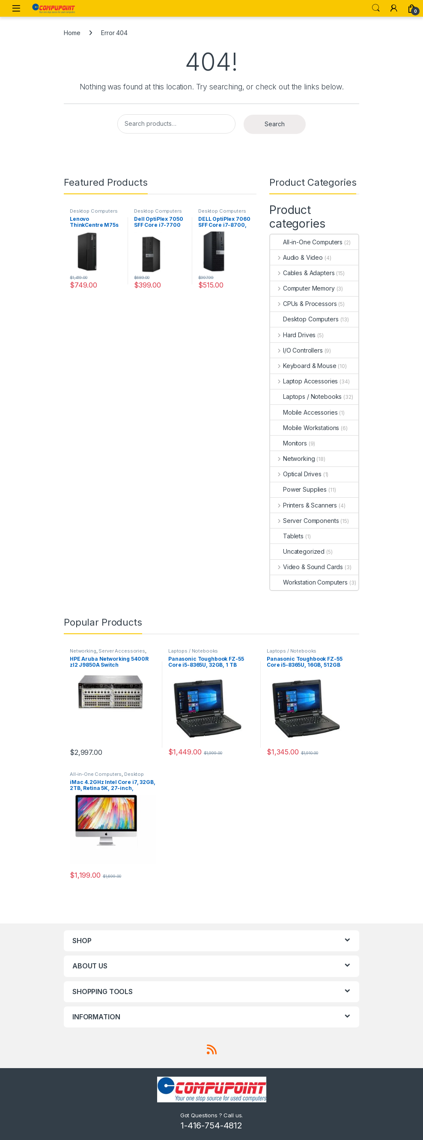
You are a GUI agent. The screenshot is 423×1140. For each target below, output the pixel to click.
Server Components (304, 520)
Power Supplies (298, 489)
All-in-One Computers (306, 242)
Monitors (288, 443)
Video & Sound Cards (306, 566)
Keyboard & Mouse (303, 365)
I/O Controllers (296, 350)
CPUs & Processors (303, 303)
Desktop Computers (94, 211)
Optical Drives (296, 474)
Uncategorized (297, 551)
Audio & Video (296, 257)
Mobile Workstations (304, 427)
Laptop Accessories (304, 381)
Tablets (287, 536)
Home (72, 32)
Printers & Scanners (303, 505)
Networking (292, 458)
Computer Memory (302, 288)
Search (376, 8)
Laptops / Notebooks (306, 396)
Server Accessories (121, 651)
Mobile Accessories (303, 412)
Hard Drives (293, 334)
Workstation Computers (309, 582)
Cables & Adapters (302, 272)
